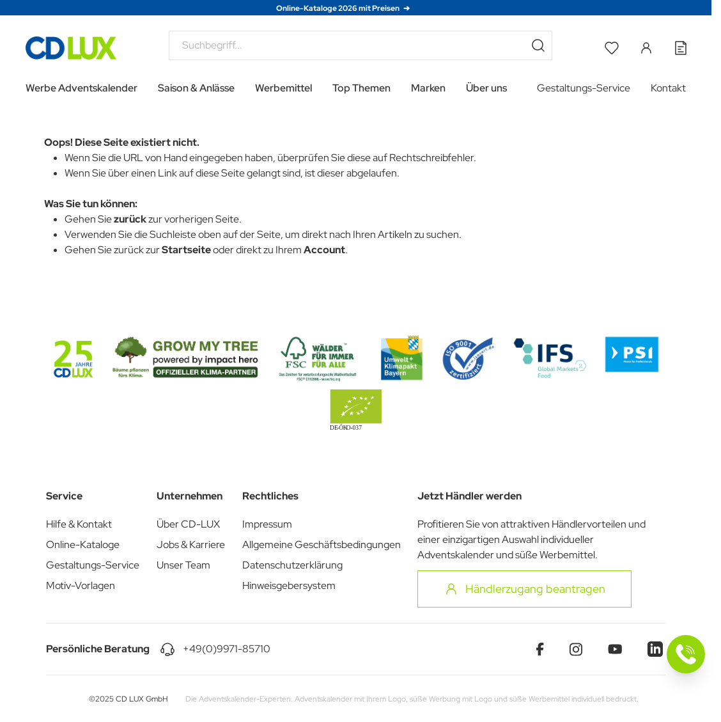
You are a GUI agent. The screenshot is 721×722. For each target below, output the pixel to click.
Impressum (267, 524)
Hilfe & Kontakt (79, 524)
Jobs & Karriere (191, 544)
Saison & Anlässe (196, 88)
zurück (130, 219)
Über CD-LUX (188, 524)
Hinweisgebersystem (289, 585)
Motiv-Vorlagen (80, 585)
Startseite (186, 249)
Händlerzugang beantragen (524, 589)
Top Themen (361, 88)
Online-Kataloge (83, 544)
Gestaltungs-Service (583, 88)
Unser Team (183, 565)
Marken (428, 88)
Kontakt (668, 88)
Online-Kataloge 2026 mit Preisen (338, 8)
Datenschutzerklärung (292, 565)
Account (324, 249)
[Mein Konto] (646, 48)
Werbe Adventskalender (81, 88)
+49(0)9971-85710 (226, 648)
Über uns (486, 88)
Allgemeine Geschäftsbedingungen (321, 544)
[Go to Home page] (71, 47)
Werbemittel (283, 88)
